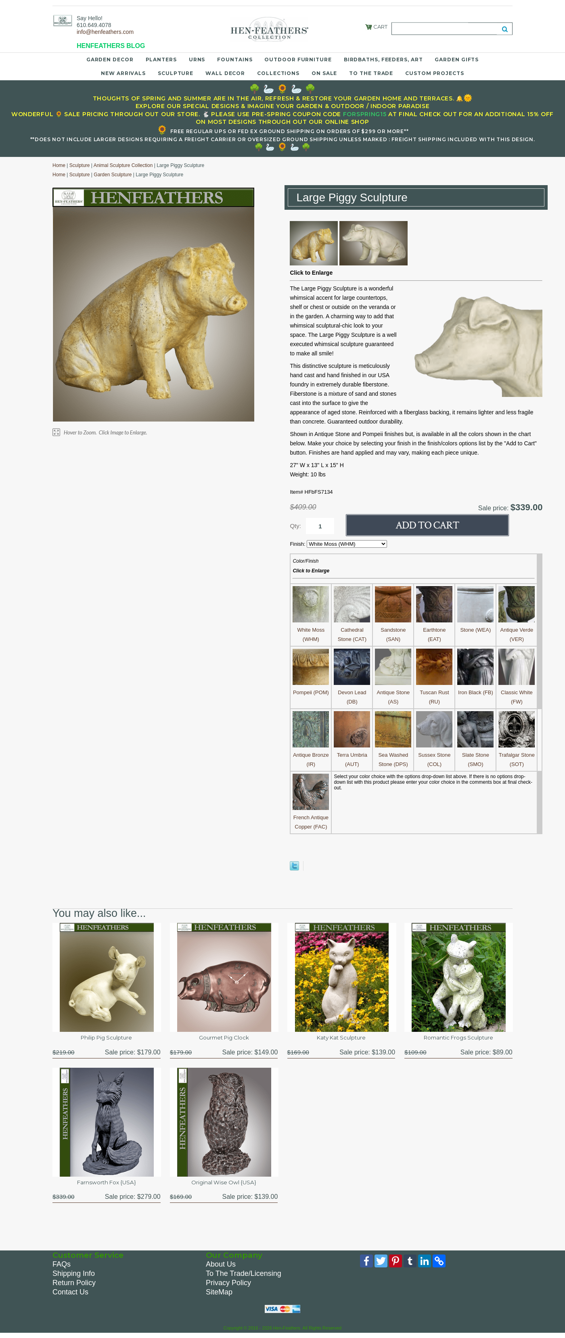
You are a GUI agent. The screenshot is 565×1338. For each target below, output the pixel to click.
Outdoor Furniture (297, 59)
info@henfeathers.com (105, 32)
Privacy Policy (228, 1286)
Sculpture (175, 73)
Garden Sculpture (113, 174)
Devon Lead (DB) (352, 692)
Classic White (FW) (516, 692)
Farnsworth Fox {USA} (106, 1185)
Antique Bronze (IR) (311, 755)
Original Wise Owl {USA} (223, 1185)
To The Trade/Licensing (243, 1277)
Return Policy (74, 1286)
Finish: (298, 544)
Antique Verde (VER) (516, 630)
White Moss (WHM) (311, 630)
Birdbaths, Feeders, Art (383, 59)
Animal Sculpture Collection (123, 165)
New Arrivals (123, 73)
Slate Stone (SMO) (475, 755)
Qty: (295, 525)
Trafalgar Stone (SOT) (516, 755)
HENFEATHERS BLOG (111, 45)
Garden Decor (110, 59)
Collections (278, 73)
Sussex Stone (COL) (434, 755)
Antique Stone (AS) (393, 692)
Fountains (234, 59)
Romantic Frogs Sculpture (459, 1038)
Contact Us (70, 1296)
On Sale (324, 73)
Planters (161, 59)
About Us (221, 1268)
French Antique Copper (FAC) (311, 817)
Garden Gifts (457, 59)
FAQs (61, 1268)
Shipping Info (73, 1277)
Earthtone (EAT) (434, 630)
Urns (197, 59)
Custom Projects (434, 73)
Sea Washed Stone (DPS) (393, 755)
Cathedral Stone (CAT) (352, 630)
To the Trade (371, 73)
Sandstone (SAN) (393, 630)
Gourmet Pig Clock (224, 1038)
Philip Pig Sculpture (106, 1038)
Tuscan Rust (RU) (434, 692)
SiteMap (219, 1296)
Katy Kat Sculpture (341, 1038)
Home (58, 165)
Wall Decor (225, 73)
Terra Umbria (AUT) (352, 755)
